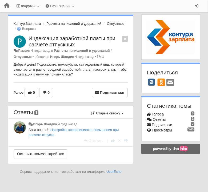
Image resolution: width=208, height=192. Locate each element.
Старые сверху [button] (107, 113)
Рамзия (24, 51)
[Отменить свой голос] (119, 141)
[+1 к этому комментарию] (113, 141)
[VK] (151, 82)
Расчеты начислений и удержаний (73, 24)
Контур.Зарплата (27, 24)
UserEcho (114, 172)
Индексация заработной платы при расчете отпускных (72, 41)
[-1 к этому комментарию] (126, 141)
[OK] (161, 82)
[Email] (170, 82)
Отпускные (115, 24)
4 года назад (67, 124)
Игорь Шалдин (62, 57)
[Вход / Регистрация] (196, 5)
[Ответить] (93, 141)
